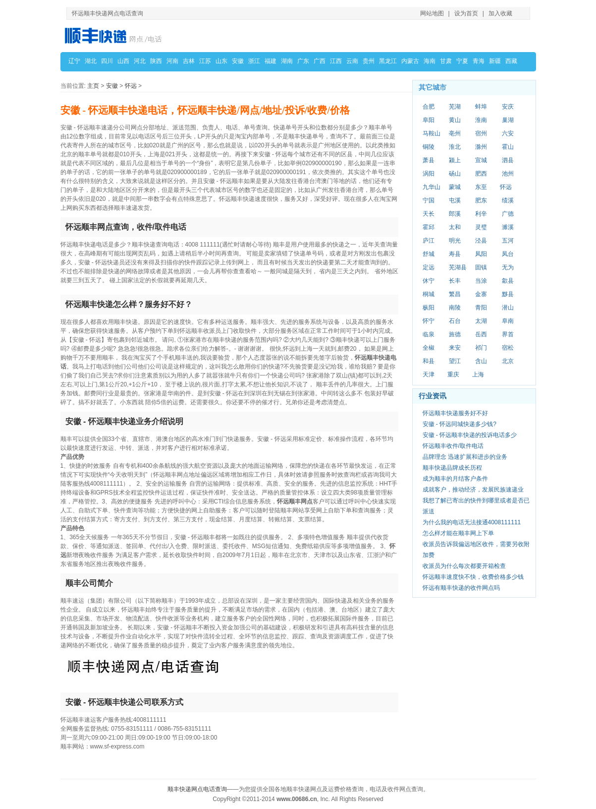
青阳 (481, 307)
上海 (478, 374)
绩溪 (508, 200)
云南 (352, 61)
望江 (455, 361)
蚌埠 (481, 106)
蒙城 (455, 187)
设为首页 (466, 13)
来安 (455, 347)
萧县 (428, 160)
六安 (508, 133)
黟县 (508, 294)
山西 (123, 61)
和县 (428, 361)
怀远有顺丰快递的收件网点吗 (461, 587)
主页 (93, 85)
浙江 (254, 61)
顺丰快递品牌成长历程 (452, 467)
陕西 (156, 61)
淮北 (455, 146)
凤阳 (481, 253)
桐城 (428, 294)
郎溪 (455, 213)
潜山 (508, 307)
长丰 (455, 280)
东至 (481, 187)
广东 (303, 61)
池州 (508, 173)
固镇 (481, 267)
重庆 (453, 374)
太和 (455, 227)
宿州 (481, 133)
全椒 (428, 347)
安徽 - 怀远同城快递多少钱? (459, 424)
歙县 (508, 280)
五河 (508, 240)
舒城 (428, 253)
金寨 (481, 294)
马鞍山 (431, 133)
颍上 (455, 160)
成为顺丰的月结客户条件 (455, 478)
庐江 (428, 240)
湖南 (287, 61)
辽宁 (74, 61)
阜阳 (428, 120)
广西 (319, 61)
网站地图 (432, 13)
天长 (428, 213)
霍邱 (428, 227)
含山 (481, 361)
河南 (172, 61)
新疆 (495, 61)
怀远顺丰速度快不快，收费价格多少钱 (473, 576)
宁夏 (462, 61)
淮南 (481, 120)
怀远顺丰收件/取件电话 (453, 445)
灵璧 (481, 227)
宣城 (481, 160)
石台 (455, 320)
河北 (140, 61)
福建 (270, 61)
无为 (508, 267)
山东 (221, 61)
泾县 (481, 240)
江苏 (205, 61)
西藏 (511, 61)
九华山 (431, 187)
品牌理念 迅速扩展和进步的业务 (465, 456)
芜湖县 (458, 267)
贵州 (369, 61)
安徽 (238, 61)
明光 (455, 240)
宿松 (508, 347)
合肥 (428, 106)
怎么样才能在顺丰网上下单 (458, 533)
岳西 (481, 334)
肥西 (481, 173)
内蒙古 (410, 61)
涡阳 (428, 173)
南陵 (455, 307)
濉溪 (508, 227)
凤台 (508, 253)
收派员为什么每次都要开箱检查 (464, 565)
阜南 (508, 320)
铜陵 (428, 146)
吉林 (189, 61)
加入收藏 (500, 13)
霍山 (508, 146)
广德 (508, 213)
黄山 (455, 120)
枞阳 (428, 307)
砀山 (455, 173)
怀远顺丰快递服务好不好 (455, 413)
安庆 (508, 106)
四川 (107, 61)
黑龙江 (388, 61)
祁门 (481, 347)
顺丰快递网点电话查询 (197, 789)
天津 (428, 374)
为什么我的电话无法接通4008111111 (472, 522)
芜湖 (455, 106)
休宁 (428, 280)
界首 (508, 334)
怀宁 (428, 320)
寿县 (455, 253)
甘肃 (446, 61)
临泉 (428, 334)
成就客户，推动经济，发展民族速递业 (473, 489)
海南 (429, 61)
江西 (336, 61)
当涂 (481, 280)
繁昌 (455, 294)
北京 (508, 361)
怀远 (131, 85)
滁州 (481, 146)
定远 (428, 267)
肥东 (481, 200)
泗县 (508, 160)
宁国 (428, 200)
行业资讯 (432, 396)
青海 (479, 61)
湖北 (91, 61)
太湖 (481, 320)
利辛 (481, 213)
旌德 (455, 334)
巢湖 (508, 120)
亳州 (455, 133)
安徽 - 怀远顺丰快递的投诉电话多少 (470, 435)
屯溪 (455, 200)
